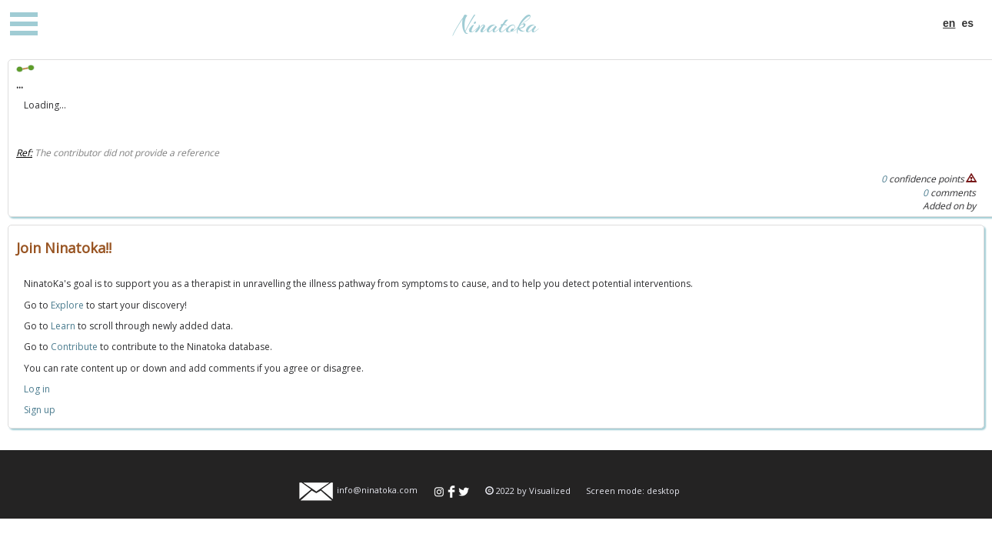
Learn (63, 325)
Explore (67, 305)
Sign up (39, 409)
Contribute (74, 346)
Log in (37, 388)
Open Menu (24, 23)
